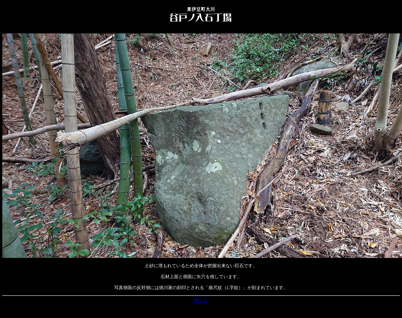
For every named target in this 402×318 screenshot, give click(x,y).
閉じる (201, 300)
